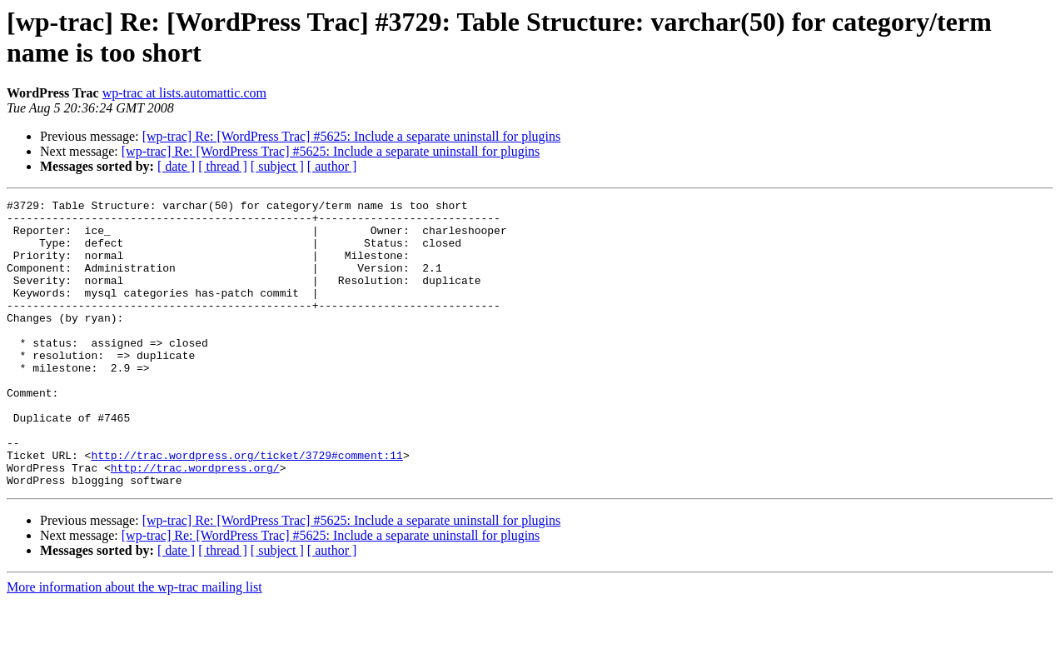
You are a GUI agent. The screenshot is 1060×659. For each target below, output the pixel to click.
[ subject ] (277, 166)
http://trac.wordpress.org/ (195, 522)
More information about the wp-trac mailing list (134, 644)
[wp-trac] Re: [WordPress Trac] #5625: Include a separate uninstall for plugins (351, 136)
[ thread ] (222, 166)
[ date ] (176, 166)
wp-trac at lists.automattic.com (184, 93)
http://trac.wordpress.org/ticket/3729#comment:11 (246, 507)
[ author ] (332, 166)
